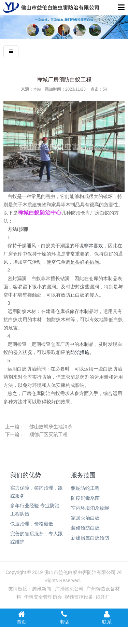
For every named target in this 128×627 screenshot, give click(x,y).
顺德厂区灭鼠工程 (48, 434)
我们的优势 (25, 475)
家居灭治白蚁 (85, 518)
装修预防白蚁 (85, 528)
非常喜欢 (93, 245)
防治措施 (79, 352)
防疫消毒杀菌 (85, 498)
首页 (21, 617)
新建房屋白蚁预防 (90, 537)
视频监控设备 (79, 597)
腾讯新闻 (41, 588)
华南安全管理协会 (43, 597)
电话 (64, 617)
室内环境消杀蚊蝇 (90, 508)
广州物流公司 (69, 588)
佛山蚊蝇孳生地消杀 (50, 426)
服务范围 (83, 475)
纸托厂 (103, 597)
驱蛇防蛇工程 (85, 488)
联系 (106, 617)
